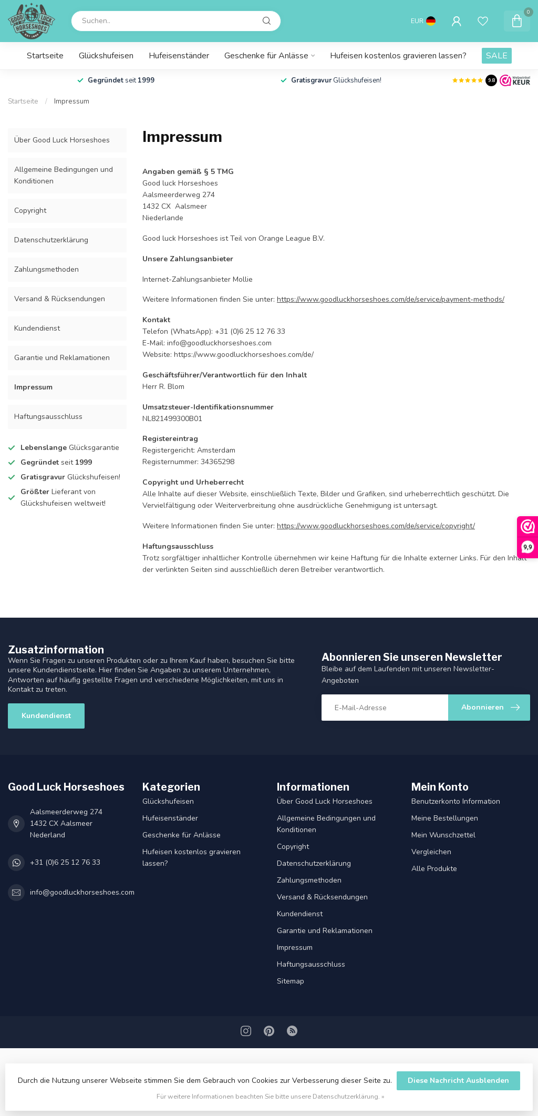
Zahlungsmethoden (46, 269)
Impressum (71, 101)
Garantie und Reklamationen (62, 358)
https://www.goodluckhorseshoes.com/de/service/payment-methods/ (390, 299)
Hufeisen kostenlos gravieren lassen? (398, 56)
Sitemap (290, 981)
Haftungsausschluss (48, 417)
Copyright (30, 211)
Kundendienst (37, 328)
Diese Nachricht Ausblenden (458, 1081)
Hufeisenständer (179, 56)
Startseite (45, 56)
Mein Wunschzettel (443, 835)
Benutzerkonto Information (455, 801)
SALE (497, 56)
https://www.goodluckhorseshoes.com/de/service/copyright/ (376, 526)
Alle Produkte (434, 869)
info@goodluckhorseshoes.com (82, 892)
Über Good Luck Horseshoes (62, 140)
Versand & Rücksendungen (59, 299)
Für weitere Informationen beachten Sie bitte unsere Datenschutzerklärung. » (271, 1096)
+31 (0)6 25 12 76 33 (65, 862)
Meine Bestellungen (444, 818)
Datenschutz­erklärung (51, 240)
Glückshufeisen (106, 56)
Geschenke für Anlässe (266, 56)
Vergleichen (431, 852)
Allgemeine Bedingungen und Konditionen (63, 175)
